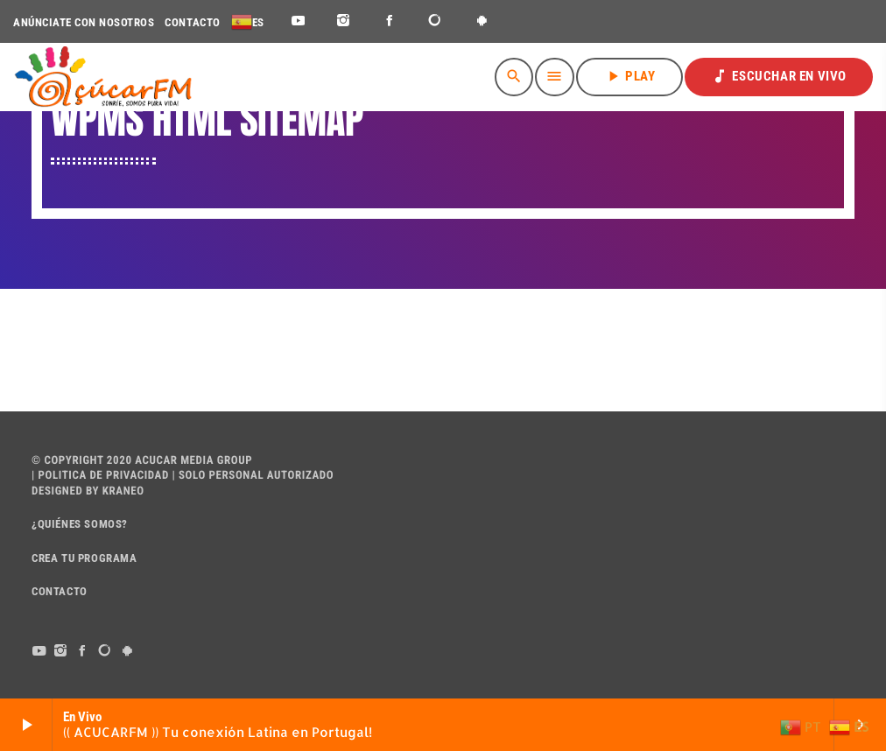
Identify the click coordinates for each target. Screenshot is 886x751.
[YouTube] (298, 21)
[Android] (482, 21)
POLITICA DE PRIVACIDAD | (105, 475)
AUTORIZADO (300, 475)
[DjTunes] (435, 21)
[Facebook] (390, 21)
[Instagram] (343, 21)
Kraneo (123, 491)
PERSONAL (236, 475)
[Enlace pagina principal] (103, 77)
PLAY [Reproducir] (629, 76)
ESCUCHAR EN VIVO (779, 76)
